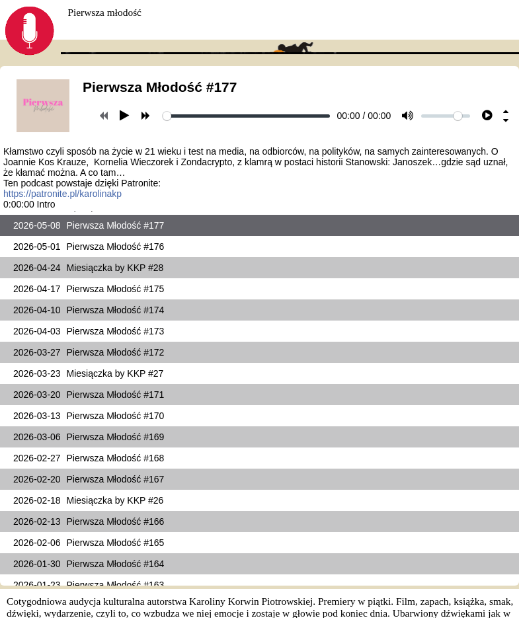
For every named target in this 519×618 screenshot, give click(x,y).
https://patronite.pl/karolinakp (62, 193)
